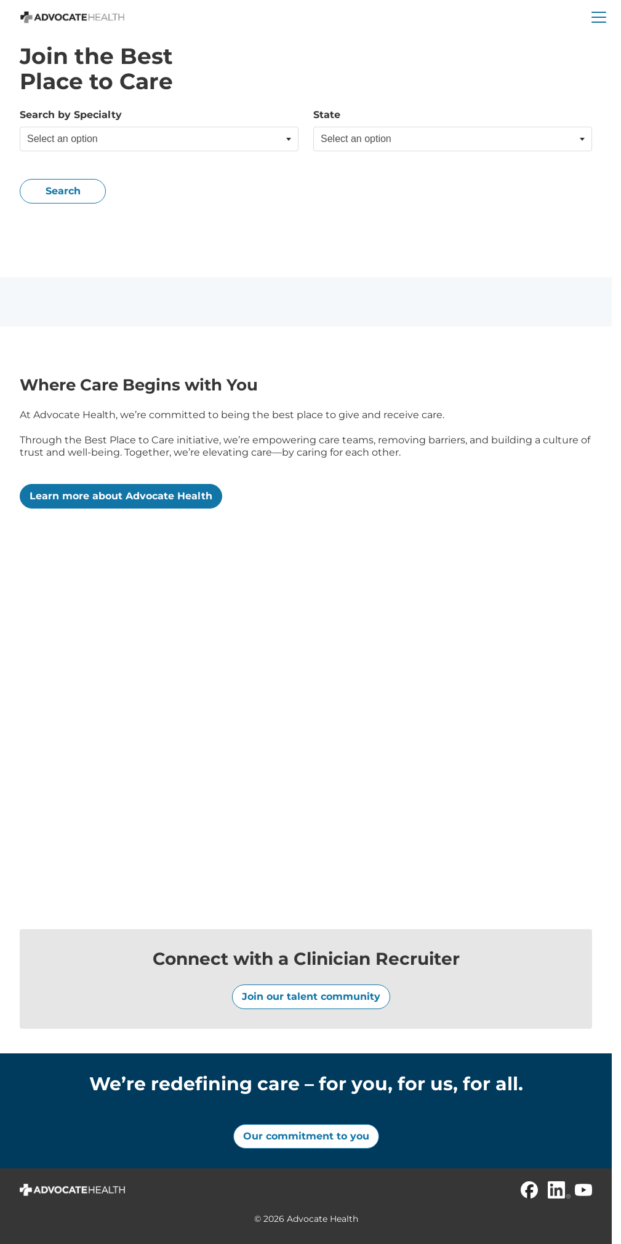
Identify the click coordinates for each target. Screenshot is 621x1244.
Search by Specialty (71, 115)
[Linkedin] (556, 1189)
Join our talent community (311, 996)
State (326, 115)
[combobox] (159, 139)
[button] (599, 17)
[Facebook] (529, 1189)
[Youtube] (583, 1189)
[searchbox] (88, 139)
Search (63, 191)
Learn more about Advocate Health (121, 496)
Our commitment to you (306, 1136)
